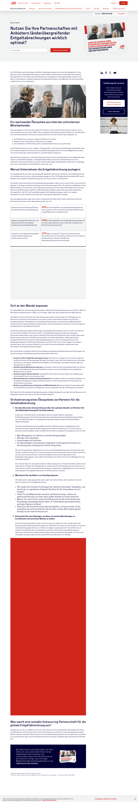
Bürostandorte (109, 699)
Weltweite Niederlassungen (113, 703)
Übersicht (32, 8)
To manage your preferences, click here (121, 756)
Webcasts (106, 8)
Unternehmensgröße (69, 699)
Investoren (107, 712)
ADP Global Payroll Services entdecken (114, 103)
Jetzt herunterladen (60, 50)
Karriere (106, 706)
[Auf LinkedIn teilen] (101, 72)
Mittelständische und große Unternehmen (68, 8)
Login (123, 3)
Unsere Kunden (36, 3)
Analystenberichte (89, 708)
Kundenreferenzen (119, 8)
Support (113, 3)
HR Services (46, 722)
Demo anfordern (114, 111)
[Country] (20, 740)
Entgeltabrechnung (48, 699)
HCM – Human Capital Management (46, 705)
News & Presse (109, 709)
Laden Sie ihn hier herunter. (27, 585)
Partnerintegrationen (49, 725)
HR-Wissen (45, 719)
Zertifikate (101, 740)
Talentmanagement (48, 715)
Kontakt (13, 696)
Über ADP (58, 3)
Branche (65, 703)
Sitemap (44, 740)
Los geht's (121, 13)
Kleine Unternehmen (45, 8)
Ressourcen (48, 3)
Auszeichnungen (88, 711)
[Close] (135, 799)
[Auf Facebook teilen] (106, 72)
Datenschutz (71, 740)
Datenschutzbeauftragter (86, 740)
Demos (85, 718)
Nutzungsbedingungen (57, 740)
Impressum (111, 740)
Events (88, 8)
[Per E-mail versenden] (115, 72)
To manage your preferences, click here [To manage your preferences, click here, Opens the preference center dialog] (106, 799)
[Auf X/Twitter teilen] (110, 72)
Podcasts (96, 8)
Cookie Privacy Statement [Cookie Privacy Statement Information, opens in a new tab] (49, 800)
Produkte (45, 728)
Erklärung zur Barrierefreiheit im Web (55, 742)
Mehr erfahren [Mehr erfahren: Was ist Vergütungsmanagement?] (59, 673)
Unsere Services (24, 3)
